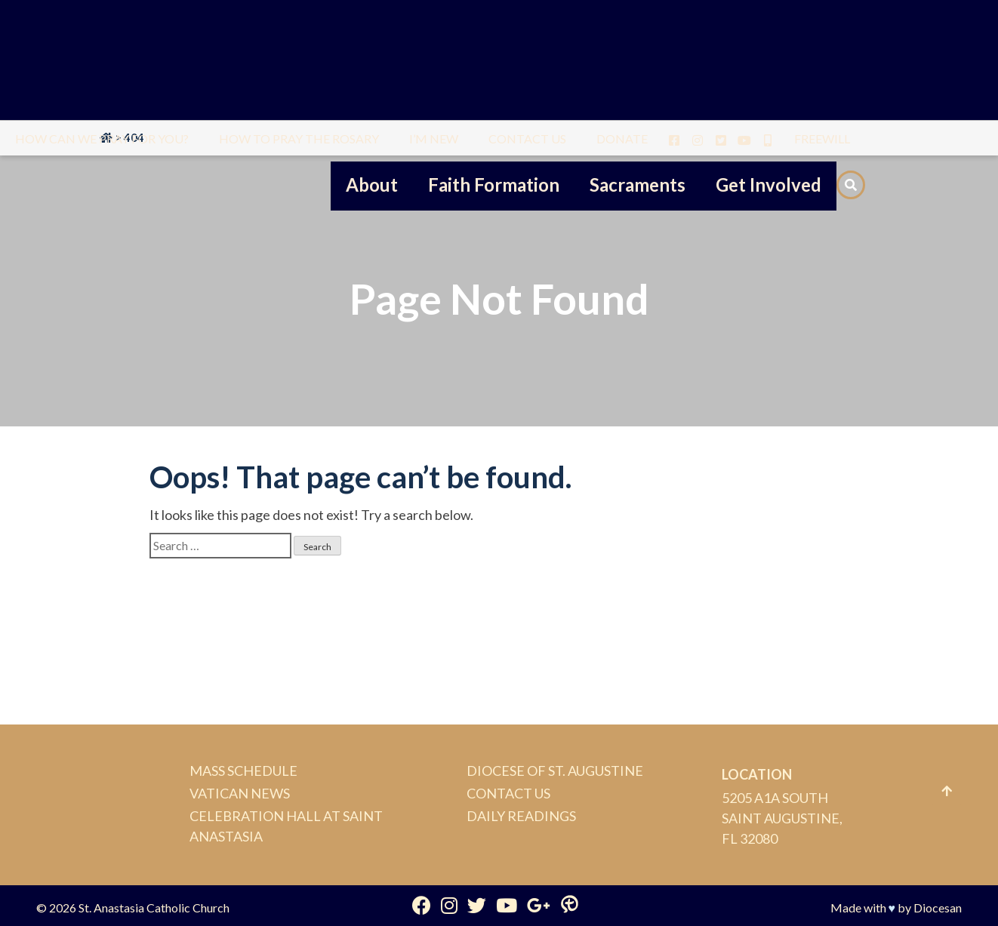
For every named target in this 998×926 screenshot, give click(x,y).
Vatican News (239, 793)
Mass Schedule (243, 770)
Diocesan (937, 907)
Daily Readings (521, 816)
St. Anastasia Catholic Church (154, 907)
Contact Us (508, 793)
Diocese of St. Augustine (555, 770)
